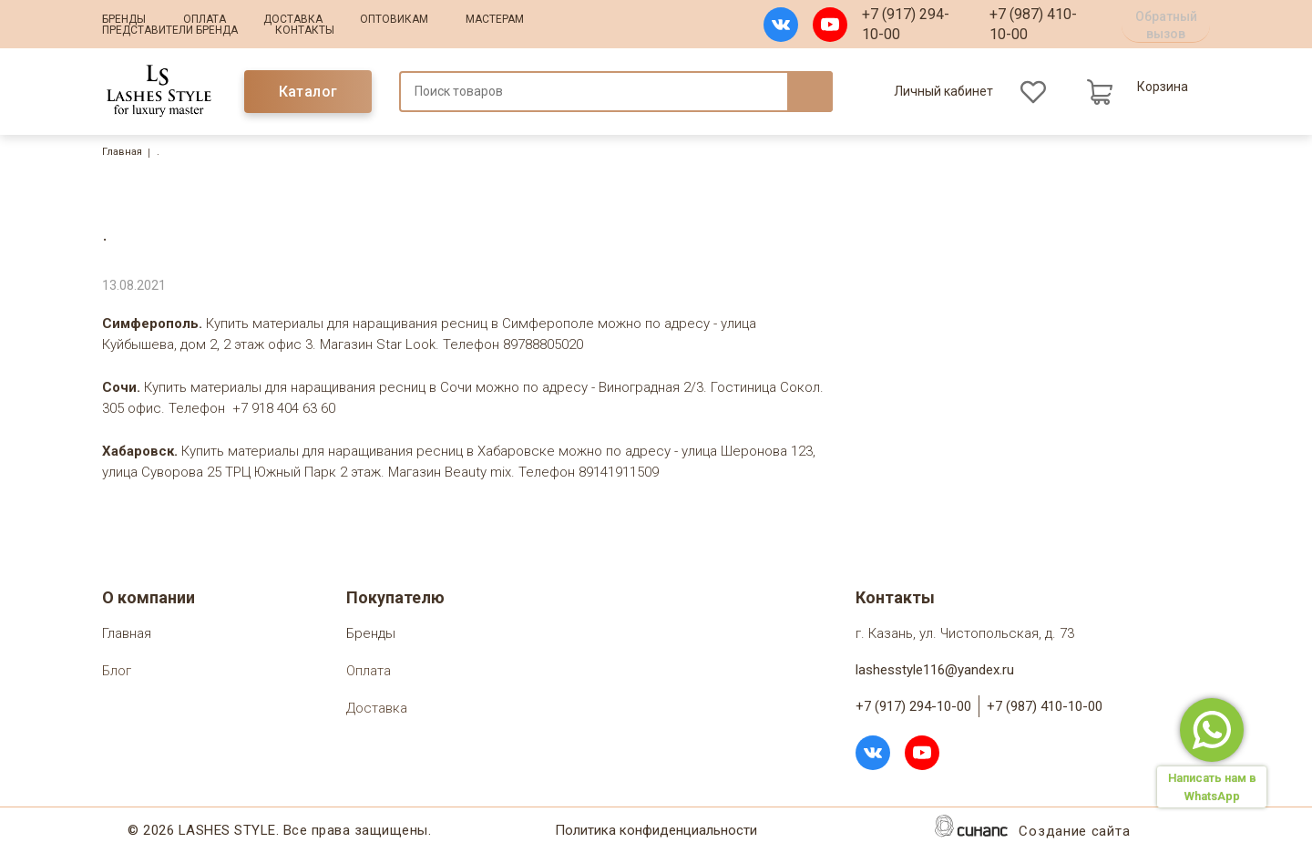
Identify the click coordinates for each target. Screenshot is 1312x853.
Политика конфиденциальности (656, 831)
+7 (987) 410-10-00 (1033, 24)
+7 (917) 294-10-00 (905, 24)
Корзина (1162, 86)
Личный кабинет (943, 91)
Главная (122, 152)
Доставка (293, 19)
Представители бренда (170, 30)
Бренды (124, 19)
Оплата (204, 19)
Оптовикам (394, 19)
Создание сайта (1074, 832)
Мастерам (495, 19)
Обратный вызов (1166, 25)
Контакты (304, 30)
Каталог (308, 91)
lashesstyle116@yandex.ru (935, 670)
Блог (116, 672)
